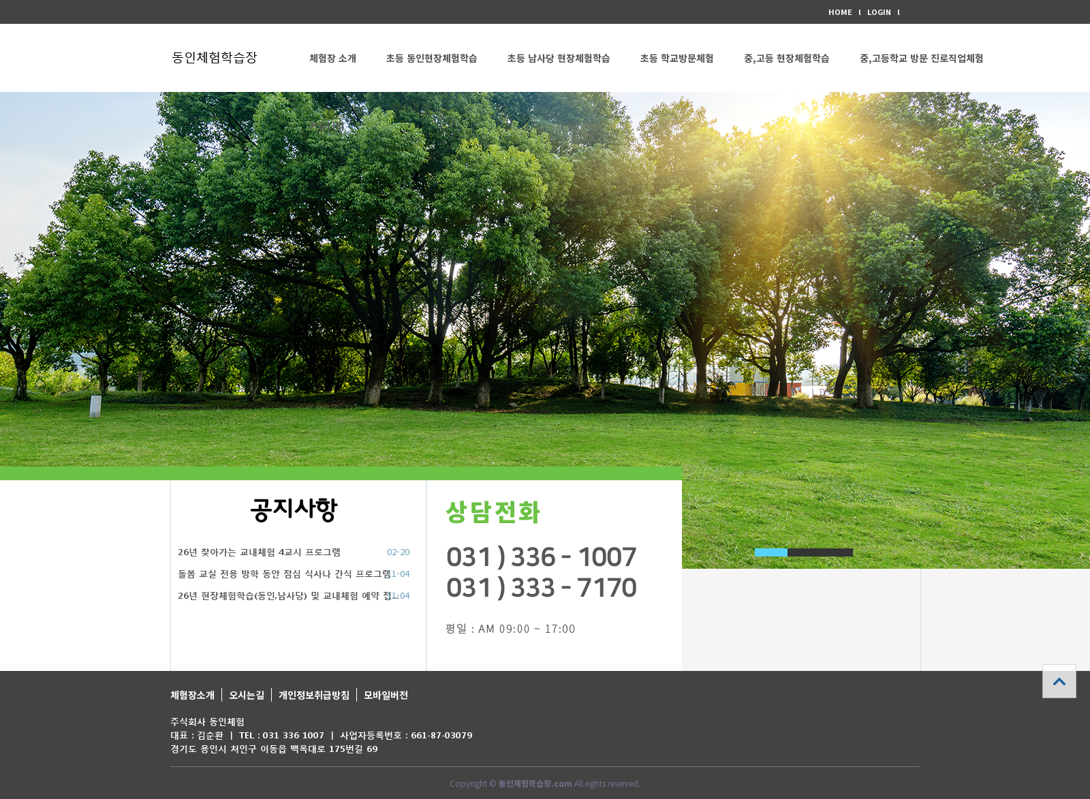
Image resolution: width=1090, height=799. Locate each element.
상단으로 (1059, 681)
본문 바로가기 (0, 0)
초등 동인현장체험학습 (432, 58)
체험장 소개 (332, 58)
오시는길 (246, 695)
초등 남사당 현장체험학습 (559, 58)
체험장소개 (192, 695)
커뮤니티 (327, 126)
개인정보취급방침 (314, 695)
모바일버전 (386, 695)
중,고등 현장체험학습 (787, 58)
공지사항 (293, 510)
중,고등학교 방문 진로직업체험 (922, 58)
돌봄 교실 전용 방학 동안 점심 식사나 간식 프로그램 (284, 574)
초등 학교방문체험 (677, 58)
